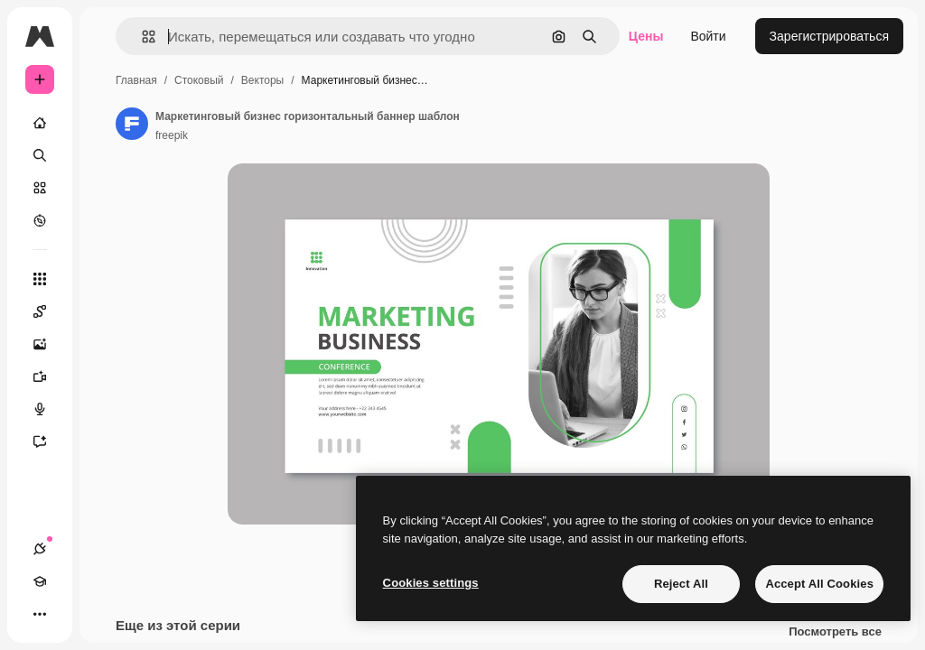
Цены (646, 36)
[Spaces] (48, 311)
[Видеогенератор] (48, 376)
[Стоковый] (39, 187)
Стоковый (198, 80)
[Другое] (39, 613)
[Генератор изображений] (48, 344)
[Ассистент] (48, 441)
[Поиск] (39, 155)
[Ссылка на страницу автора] (132, 123)
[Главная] (39, 122)
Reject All (681, 583)
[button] (141, 36)
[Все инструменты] (39, 279)
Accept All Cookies (819, 583)
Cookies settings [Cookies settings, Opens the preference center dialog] (431, 583)
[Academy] (39, 581)
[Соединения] (39, 548)
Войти (707, 36)
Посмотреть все (835, 632)
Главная (136, 80)
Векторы (262, 80)
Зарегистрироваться (829, 36)
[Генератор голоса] (48, 409)
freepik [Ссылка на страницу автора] (171, 135)
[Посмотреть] (39, 220)
